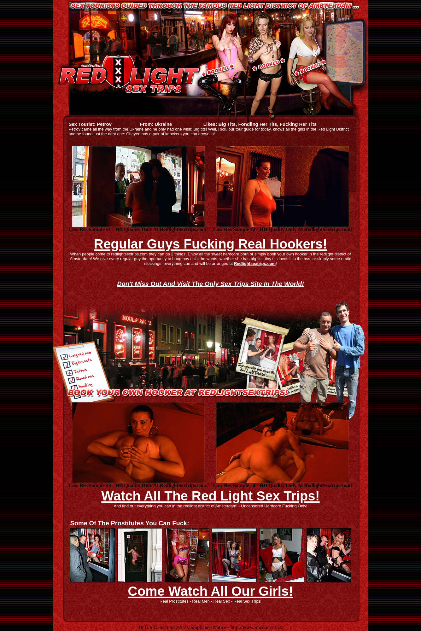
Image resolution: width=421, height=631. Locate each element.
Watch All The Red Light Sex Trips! (210, 495)
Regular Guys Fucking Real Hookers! (210, 244)
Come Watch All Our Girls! (210, 591)
